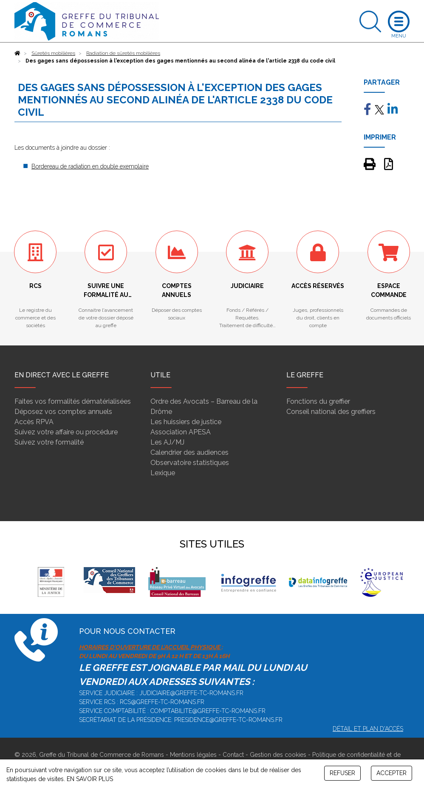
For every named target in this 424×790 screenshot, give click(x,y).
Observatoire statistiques (189, 463)
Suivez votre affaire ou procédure (66, 432)
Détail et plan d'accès (368, 728)
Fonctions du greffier (318, 401)
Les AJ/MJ (167, 442)
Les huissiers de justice (185, 422)
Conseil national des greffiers (331, 412)
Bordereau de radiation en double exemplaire (90, 166)
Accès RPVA (34, 422)
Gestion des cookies (278, 754)
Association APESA (180, 432)
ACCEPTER (391, 773)
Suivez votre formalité (49, 442)
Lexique (162, 473)
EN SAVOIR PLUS (90, 779)
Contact (233, 754)
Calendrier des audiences (189, 452)
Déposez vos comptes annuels (63, 412)
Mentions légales (193, 754)
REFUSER (342, 773)
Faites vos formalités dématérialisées (72, 401)
